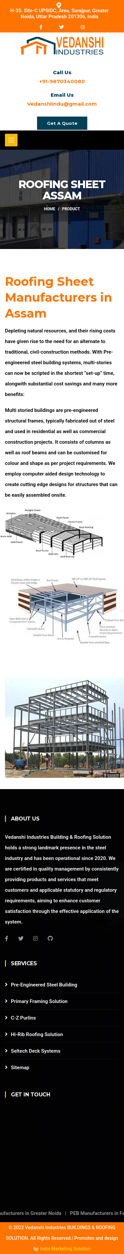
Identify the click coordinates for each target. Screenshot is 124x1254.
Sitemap (20, 1068)
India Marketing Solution (65, 1248)
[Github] (50, 938)
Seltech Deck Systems (36, 1051)
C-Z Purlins (23, 1018)
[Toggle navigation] (11, 140)
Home (49, 209)
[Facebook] (7, 938)
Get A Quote (62, 123)
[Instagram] (35, 938)
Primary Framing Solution (39, 1001)
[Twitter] (21, 938)
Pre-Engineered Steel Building (44, 985)
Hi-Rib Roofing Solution (37, 1034)
